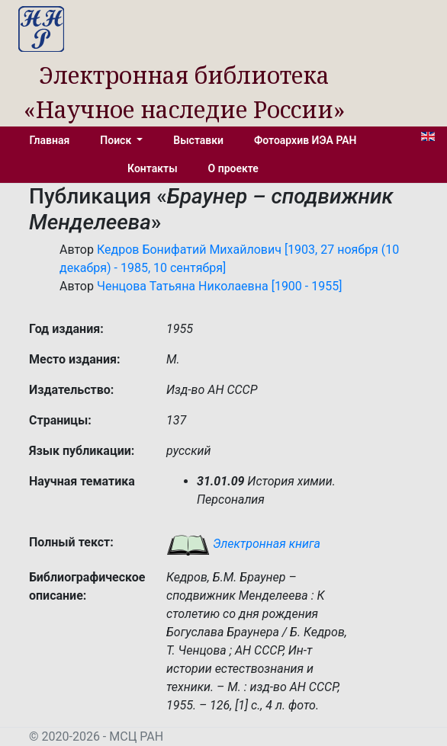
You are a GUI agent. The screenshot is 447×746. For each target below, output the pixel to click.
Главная (49, 140)
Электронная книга (243, 543)
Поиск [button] (116, 140)
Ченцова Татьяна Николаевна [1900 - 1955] (219, 286)
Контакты (152, 168)
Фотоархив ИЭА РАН (305, 140)
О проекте (233, 168)
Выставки (198, 140)
